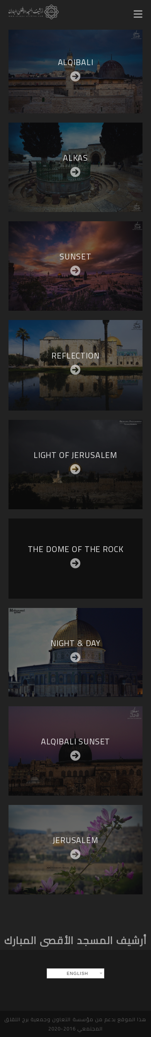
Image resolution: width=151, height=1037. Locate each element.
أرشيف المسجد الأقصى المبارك (75, 940)
